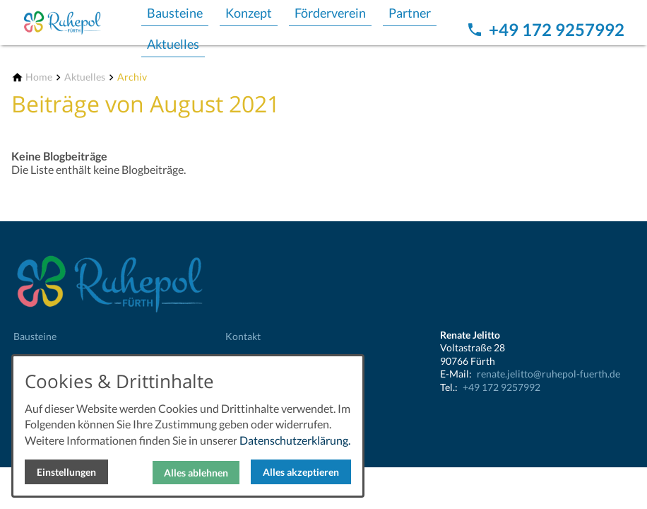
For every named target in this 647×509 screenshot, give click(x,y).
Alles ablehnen (196, 473)
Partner (409, 13)
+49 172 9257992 (501, 387)
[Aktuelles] (84, 77)
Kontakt (243, 336)
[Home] (38, 77)
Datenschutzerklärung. (294, 440)
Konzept (248, 13)
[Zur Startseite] (79, 22)
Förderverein (330, 13)
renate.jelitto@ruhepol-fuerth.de (548, 374)
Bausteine (175, 13)
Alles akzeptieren (301, 472)
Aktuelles (173, 44)
